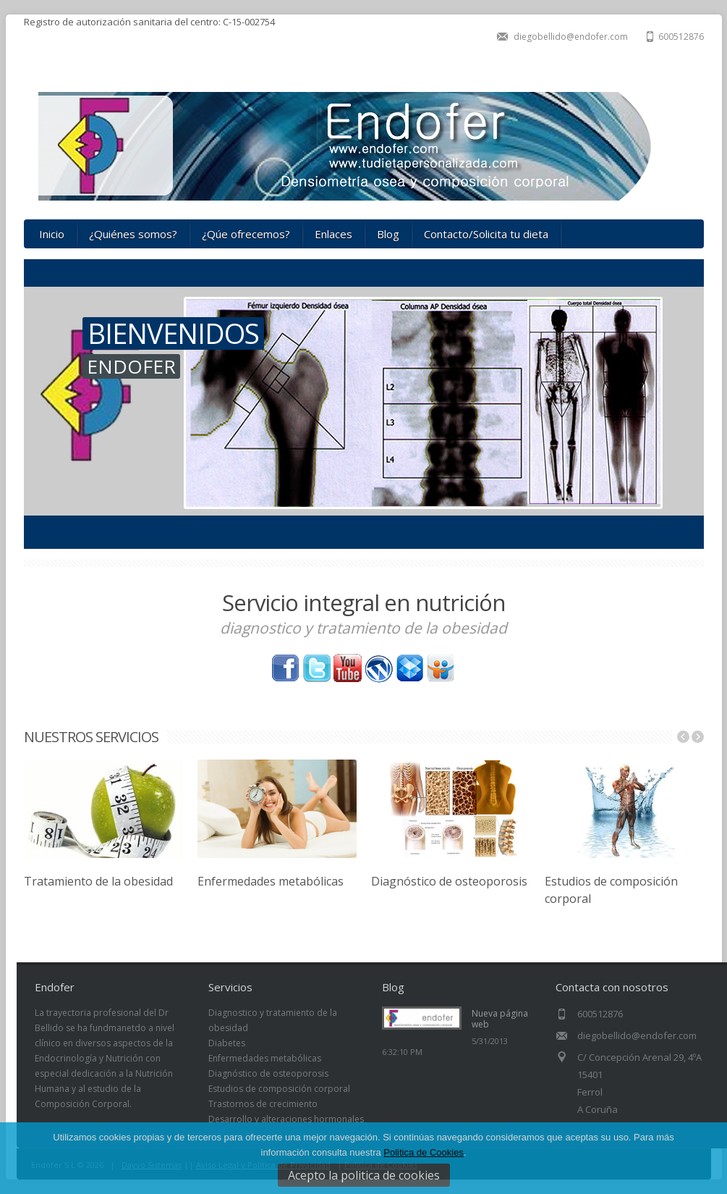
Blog (388, 234)
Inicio (51, 234)
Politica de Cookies (423, 1152)
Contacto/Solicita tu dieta (486, 234)
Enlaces (333, 234)
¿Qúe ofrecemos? (246, 234)
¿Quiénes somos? (133, 234)
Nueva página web (500, 1018)
